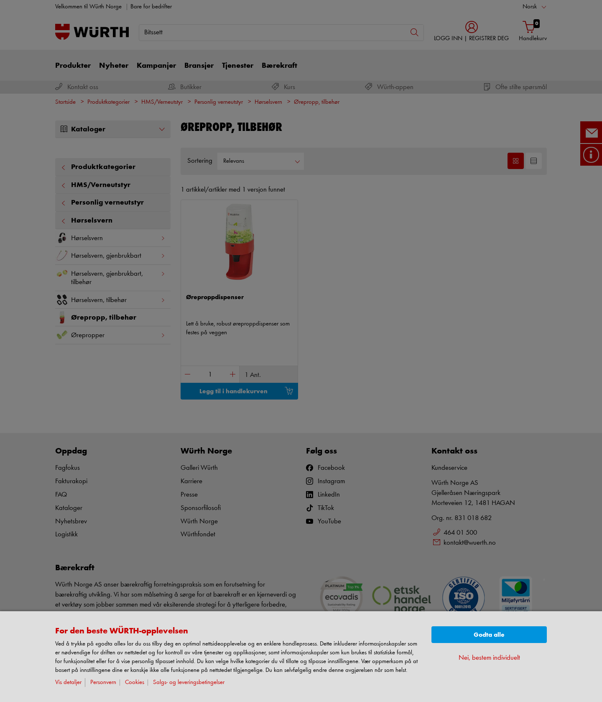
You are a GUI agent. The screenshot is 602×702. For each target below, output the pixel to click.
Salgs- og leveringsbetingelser (188, 682)
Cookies (134, 682)
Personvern (103, 682)
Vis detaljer (68, 682)
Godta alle (489, 635)
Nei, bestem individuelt (489, 657)
